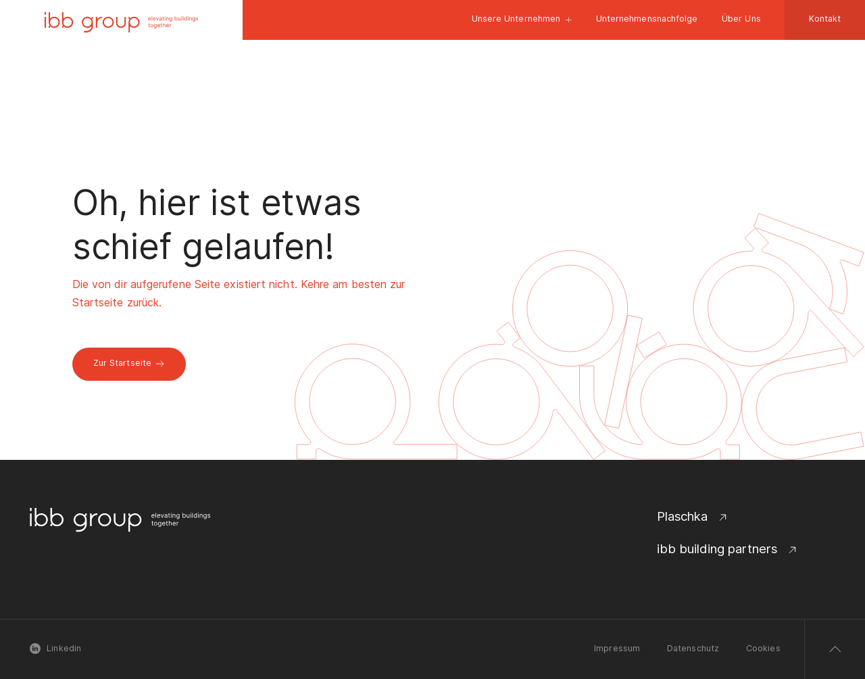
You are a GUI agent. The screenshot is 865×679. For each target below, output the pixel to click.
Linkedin (55, 648)
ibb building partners (728, 549)
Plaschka (693, 516)
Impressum (617, 648)
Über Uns (741, 19)
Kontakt (825, 19)
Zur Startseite (129, 363)
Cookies (763, 648)
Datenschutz (693, 648)
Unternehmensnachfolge (647, 19)
